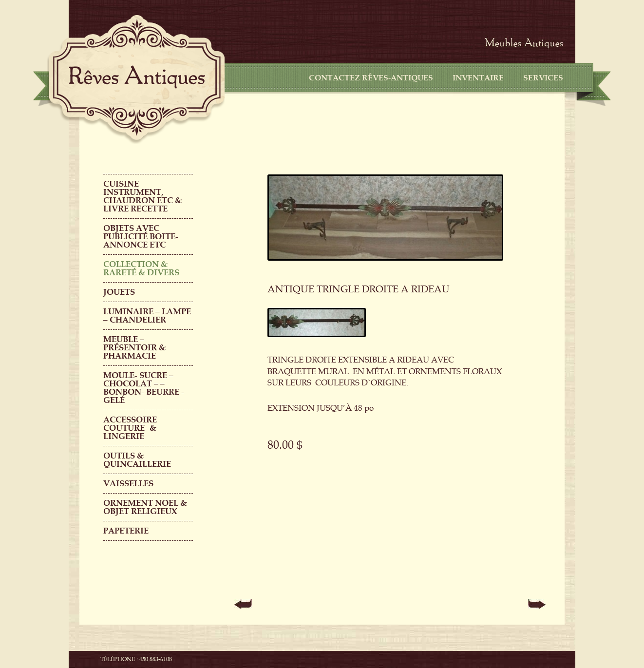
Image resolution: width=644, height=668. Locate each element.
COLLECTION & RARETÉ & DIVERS (141, 268)
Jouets (119, 292)
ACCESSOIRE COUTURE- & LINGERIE (130, 428)
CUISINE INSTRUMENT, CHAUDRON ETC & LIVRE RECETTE (142, 196)
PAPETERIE (126, 531)
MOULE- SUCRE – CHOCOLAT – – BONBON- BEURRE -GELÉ (143, 387)
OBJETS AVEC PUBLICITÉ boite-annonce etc (140, 236)
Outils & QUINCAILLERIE (137, 460)
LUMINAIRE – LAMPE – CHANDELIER (147, 315)
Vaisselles (128, 483)
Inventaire (478, 78)
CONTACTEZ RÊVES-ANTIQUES (371, 78)
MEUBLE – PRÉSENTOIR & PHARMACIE (134, 347)
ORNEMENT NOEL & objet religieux (145, 507)
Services (543, 78)
